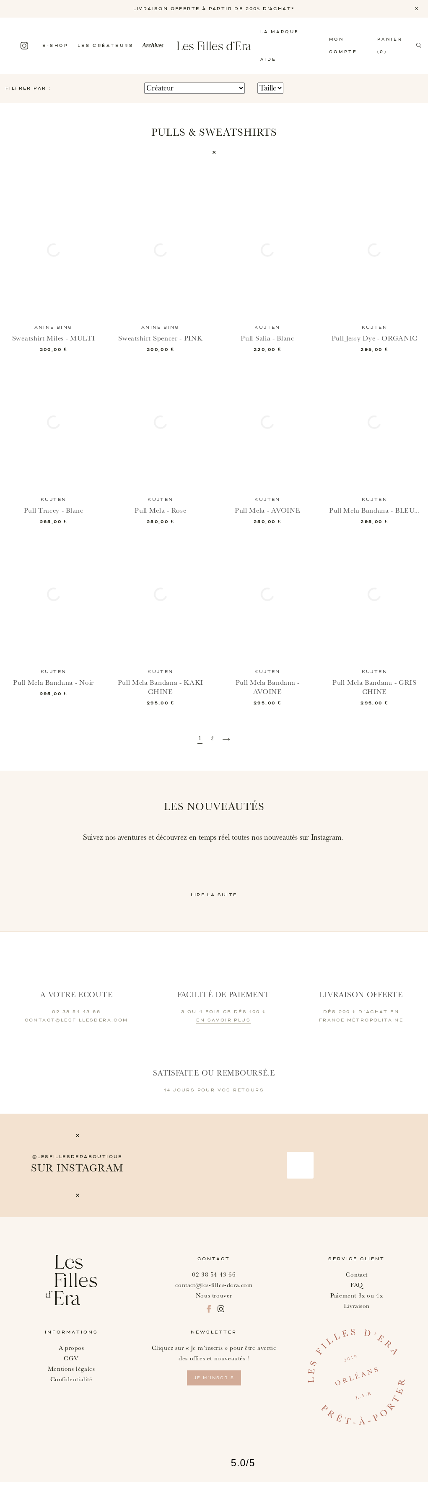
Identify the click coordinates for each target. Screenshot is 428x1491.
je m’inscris (214, 1386)
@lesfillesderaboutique (77, 1165)
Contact (357, 1283)
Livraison (357, 1314)
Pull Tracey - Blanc (53, 510)
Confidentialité (71, 1388)
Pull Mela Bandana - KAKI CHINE (160, 695)
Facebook (10, 45)
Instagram (24, 45)
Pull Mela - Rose (160, 510)
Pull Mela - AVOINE (267, 510)
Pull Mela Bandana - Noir (53, 691)
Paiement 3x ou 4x (356, 1304)
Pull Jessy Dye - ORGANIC (374, 338)
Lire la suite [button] (214, 903)
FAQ (356, 1294)
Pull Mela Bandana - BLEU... (374, 515)
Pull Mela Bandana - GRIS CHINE (374, 695)
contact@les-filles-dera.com (213, 1294)
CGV (71, 1367)
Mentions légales (71, 1377)
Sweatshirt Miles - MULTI (53, 338)
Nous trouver (214, 1304)
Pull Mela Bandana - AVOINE (267, 695)
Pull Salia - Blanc (267, 338)
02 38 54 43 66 (214, 1283)
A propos (71, 1356)
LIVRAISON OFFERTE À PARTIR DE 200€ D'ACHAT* (214, 9)
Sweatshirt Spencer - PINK (160, 338)
